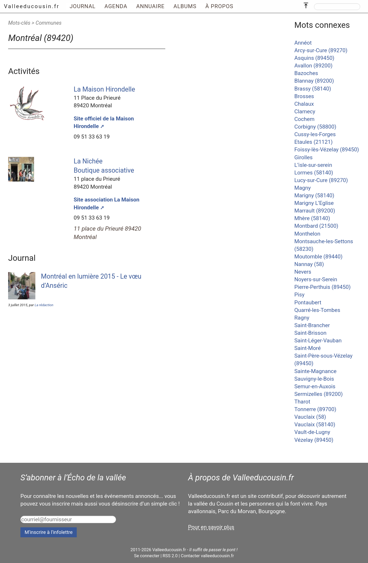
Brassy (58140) (312, 89)
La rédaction (44, 305)
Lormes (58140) (313, 172)
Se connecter (147, 555)
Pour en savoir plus (211, 527)
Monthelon (307, 234)
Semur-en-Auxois (315, 386)
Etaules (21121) (313, 142)
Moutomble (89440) (318, 256)
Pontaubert (307, 302)
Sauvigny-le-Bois (314, 379)
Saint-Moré (307, 348)
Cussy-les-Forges (315, 134)
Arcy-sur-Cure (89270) (321, 50)
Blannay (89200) (314, 81)
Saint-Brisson (310, 333)
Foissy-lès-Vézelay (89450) (326, 149)
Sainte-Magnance (315, 371)
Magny (302, 188)
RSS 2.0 (170, 555)
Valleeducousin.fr (31, 6)
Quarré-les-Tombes (317, 310)
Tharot (302, 402)
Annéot (303, 43)
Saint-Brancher (312, 325)
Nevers (302, 272)
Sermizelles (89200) (318, 394)
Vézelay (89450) (313, 440)
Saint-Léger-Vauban (318, 340)
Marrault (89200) (314, 211)
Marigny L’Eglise (314, 203)
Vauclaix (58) (310, 417)
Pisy (299, 294)
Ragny (301, 318)
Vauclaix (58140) (314, 424)
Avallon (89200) (313, 65)
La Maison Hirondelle (104, 89)
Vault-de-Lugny (312, 432)
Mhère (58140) (312, 218)
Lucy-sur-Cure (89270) (321, 180)
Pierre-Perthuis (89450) (322, 287)
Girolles (303, 157)
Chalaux (304, 104)
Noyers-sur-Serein (315, 279)
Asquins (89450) (314, 58)
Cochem (304, 119)
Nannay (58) (309, 264)
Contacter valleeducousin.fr (207, 555)
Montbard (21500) (316, 226)
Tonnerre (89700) (315, 409)
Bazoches (306, 73)
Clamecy (304, 111)
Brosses (304, 96)
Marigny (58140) (314, 195)
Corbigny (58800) (315, 127)
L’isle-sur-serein (313, 165)
